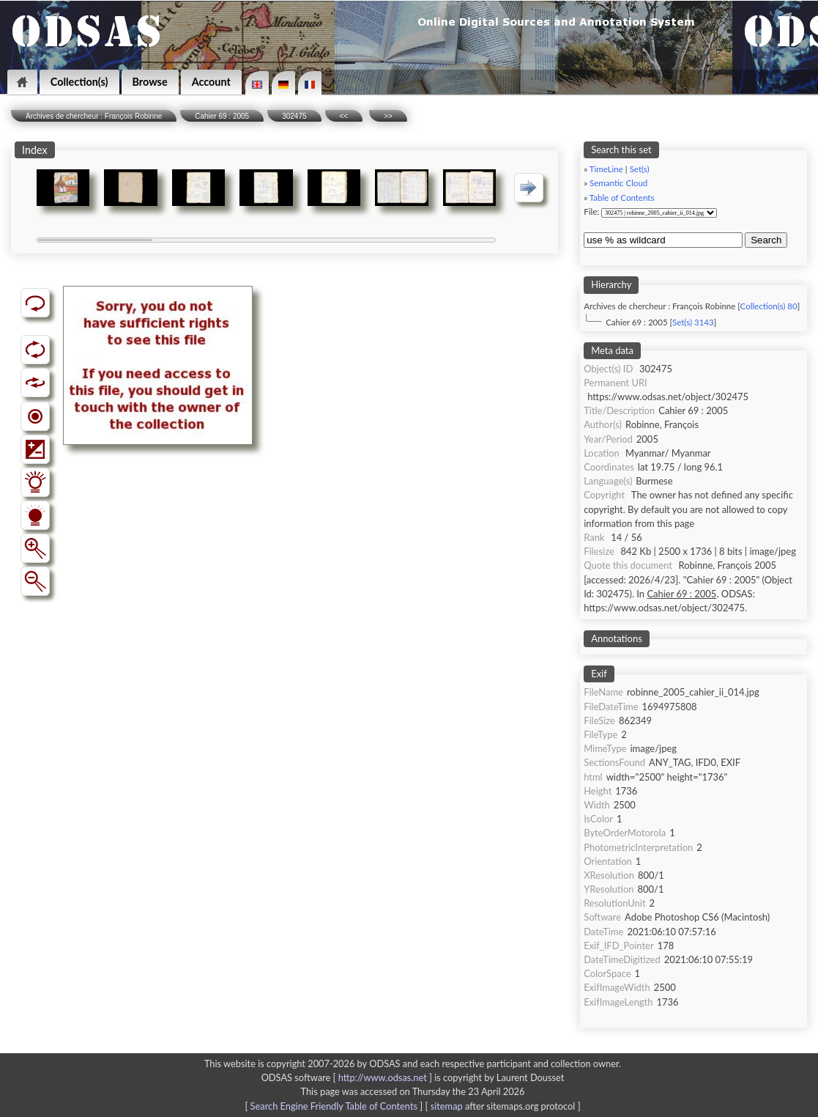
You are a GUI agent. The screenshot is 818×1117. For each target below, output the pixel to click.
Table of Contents (622, 197)
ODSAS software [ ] (348, 1077)
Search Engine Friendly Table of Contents (333, 1106)
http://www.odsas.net (382, 1077)
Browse (150, 81)
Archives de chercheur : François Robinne (94, 116)
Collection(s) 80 (768, 306)
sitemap (447, 1106)
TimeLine (606, 169)
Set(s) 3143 (693, 322)
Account (211, 81)
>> (388, 116)
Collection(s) (79, 81)
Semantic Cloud (618, 183)
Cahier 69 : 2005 (222, 116)
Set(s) (640, 169)
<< (344, 116)
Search (766, 240)
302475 (294, 116)
